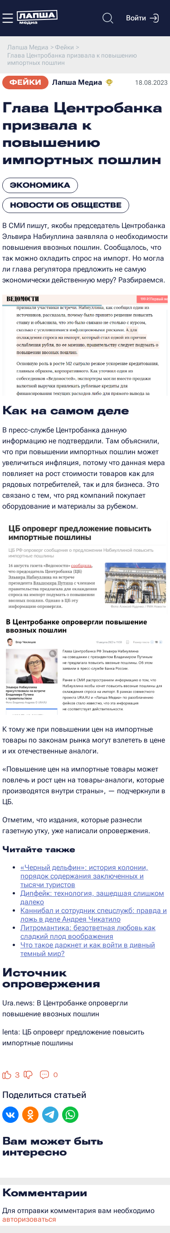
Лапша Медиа (77, 82)
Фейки (25, 82)
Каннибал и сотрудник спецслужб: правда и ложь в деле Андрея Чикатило (93, 914)
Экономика (40, 185)
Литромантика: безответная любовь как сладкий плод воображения (87, 932)
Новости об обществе (65, 205)
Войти (142, 18)
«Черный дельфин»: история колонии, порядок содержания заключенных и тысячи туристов (84, 876)
